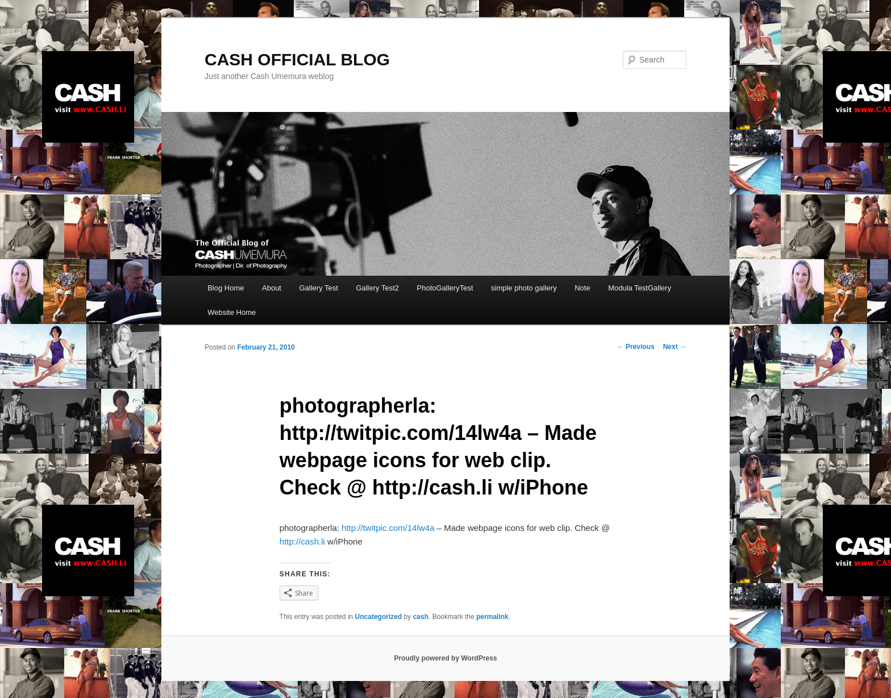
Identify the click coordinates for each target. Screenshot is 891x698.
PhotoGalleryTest (445, 288)
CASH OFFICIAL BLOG (297, 59)
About (271, 288)
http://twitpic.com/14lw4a (388, 528)
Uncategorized (378, 617)
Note (582, 288)
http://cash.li (302, 541)
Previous (636, 347)
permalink (492, 617)
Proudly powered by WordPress (445, 658)
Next (674, 347)
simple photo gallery (524, 288)
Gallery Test (318, 288)
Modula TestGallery (639, 288)
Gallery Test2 (377, 288)
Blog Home (225, 288)
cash (420, 617)
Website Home (231, 312)
